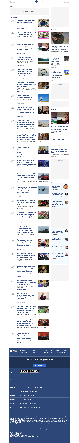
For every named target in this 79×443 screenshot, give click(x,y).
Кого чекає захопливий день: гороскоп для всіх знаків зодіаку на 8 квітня (26, 22)
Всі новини (66, 376)
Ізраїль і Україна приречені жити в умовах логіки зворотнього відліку (56, 186)
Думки (52, 182)
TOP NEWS (54, 109)
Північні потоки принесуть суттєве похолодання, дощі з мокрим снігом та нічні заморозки (32, 221)
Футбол (21, 383)
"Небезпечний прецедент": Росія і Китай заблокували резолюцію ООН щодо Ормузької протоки (25, 72)
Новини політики (20, 129)
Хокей (30, 383)
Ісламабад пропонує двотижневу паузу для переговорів (25, 260)
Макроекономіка (31, 399)
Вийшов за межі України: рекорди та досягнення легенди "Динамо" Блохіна (58, 255)
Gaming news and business (21, 289)
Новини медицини (23, 403)
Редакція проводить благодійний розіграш (59, 51)
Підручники (25, 387)
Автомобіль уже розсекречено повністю (25, 206)
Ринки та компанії (23, 399)
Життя (34, 376)
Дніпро (33, 379)
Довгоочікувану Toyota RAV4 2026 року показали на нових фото (26, 202)
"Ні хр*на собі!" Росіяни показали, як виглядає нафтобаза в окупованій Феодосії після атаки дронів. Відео (26, 229)
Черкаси (37, 379)
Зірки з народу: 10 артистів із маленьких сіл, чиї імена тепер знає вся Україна (26, 84)
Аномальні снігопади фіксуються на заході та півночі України (55, 64)
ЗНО (38, 387)
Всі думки (54, 262)
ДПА (35, 387)
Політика (20, 376)
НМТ (41, 387)
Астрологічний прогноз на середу (23, 26)
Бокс (33, 383)
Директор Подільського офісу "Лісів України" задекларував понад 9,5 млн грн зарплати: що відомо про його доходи (27, 268)
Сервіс (36, 391)
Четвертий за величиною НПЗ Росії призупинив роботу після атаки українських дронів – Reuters (26, 176)
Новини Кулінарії (31, 395)
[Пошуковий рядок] (68, 1)
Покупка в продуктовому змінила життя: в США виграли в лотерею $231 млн (26, 282)
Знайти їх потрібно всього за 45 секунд (24, 36)
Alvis (11, 6)
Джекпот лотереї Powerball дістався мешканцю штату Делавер (26, 287)
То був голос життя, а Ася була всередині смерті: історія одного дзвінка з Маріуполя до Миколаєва (58, 231)
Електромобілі (28, 391)
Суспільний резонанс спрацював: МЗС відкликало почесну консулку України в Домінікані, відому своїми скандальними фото (26, 123)
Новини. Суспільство (20, 28)
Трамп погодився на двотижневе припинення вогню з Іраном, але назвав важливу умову (26, 149)
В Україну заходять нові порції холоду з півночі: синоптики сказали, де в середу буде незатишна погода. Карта (26, 215)
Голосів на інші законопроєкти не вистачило (60, 154)
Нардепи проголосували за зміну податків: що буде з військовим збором (59, 151)
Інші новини (13, 17)
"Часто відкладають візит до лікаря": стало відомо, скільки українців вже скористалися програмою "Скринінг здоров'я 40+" (26, 136)
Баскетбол (26, 383)
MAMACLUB (30, 403)
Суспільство (59, 376)
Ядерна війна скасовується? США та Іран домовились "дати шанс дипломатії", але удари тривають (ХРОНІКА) (26, 46)
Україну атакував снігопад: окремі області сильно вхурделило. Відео (55, 59)
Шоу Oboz (18, 91)
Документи (34, 352)
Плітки (25, 407)
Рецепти (21, 395)
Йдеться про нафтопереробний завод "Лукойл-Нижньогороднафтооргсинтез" (32, 181)
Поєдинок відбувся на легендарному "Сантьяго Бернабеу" (28, 314)
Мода (31, 407)
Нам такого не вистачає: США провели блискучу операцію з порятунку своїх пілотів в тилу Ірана (57, 195)
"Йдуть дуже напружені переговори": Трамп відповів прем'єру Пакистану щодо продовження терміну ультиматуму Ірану (26, 243)
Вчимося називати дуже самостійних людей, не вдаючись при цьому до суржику (26, 62)
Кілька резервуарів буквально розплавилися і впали (27, 234)
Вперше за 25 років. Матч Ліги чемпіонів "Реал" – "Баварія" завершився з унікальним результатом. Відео (26, 309)
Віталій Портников (55, 189)
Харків (24, 379)
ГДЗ (21, 387)
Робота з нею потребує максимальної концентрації (27, 114)
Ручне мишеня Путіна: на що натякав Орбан (57, 247)
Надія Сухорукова (55, 234)
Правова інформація (48, 350)
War (17, 196)
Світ (26, 376)
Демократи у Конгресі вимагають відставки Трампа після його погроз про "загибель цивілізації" (27, 296)
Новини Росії (19, 183)
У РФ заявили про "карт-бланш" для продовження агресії (28, 77)
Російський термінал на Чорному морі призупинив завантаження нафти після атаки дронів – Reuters (25, 336)
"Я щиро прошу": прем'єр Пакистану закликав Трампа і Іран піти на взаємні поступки (26, 255)
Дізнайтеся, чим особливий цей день (24, 99)
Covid (35, 403)
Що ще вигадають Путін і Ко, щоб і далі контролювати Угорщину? (58, 203)
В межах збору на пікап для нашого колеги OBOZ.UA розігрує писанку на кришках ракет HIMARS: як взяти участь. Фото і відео (60, 48)
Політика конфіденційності (61, 350)
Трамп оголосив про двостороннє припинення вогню (27, 51)
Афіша (21, 407)
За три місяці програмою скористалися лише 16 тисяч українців (29, 141)
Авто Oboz (18, 208)
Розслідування (19, 276)
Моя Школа (19, 40)
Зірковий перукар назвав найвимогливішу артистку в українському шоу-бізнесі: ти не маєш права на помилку (26, 110)
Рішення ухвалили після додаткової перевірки (26, 128)
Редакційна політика (48, 352)
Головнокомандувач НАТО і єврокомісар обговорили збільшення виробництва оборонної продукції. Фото (25, 322)
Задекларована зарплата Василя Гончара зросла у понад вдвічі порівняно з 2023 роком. (32, 274)
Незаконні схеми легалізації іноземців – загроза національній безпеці (57, 240)
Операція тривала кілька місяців (23, 194)
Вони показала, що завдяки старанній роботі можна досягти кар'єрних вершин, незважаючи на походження (26, 89)
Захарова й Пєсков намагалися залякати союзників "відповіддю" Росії (31, 168)
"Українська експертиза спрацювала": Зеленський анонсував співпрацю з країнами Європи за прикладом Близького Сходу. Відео (59, 139)
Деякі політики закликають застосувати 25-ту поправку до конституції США (32, 300)
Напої (25, 395)
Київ (21, 379)
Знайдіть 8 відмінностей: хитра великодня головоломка (26, 33)
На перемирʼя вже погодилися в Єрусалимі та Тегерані (28, 154)
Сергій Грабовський (55, 206)
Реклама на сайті (23, 352)
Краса (28, 407)
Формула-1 (37, 383)
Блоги (50, 376)
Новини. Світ (19, 53)
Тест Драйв (22, 391)
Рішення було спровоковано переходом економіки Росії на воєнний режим (32, 327)
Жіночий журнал (37, 407)
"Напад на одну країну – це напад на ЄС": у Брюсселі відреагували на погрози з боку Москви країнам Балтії (26, 163)
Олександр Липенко (55, 258)
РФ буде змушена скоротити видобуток (25, 340)
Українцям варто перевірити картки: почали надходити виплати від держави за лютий (57, 73)
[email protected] (24, 436)
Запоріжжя (28, 379)
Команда (34, 350)
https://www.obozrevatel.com (50, 412)
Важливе (53, 29)
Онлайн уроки (30, 387)
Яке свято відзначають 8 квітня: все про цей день (24, 96)
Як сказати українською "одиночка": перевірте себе (25, 58)
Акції (33, 391)
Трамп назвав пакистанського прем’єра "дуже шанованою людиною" (31, 247)
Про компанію (22, 350)
